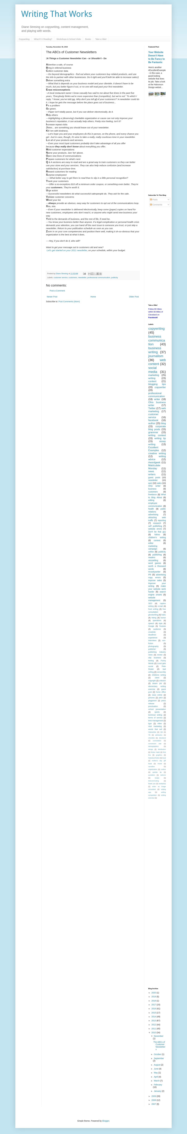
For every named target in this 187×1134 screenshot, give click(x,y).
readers (151, 557)
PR (149, 574)
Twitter (151, 408)
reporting (162, 520)
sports (157, 712)
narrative (151, 766)
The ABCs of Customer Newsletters (159, 1045)
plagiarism (152, 701)
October (158, 1054)
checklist (151, 738)
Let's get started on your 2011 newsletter (67, 250)
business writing (154, 350)
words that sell (155, 729)
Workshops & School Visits (69, 39)
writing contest (157, 435)
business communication (156, 340)
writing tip (160, 438)
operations (157, 620)
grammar (153, 432)
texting (151, 661)
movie (160, 763)
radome (163, 775)
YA (149, 735)
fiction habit (155, 752)
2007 (154, 1104)
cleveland (162, 738)
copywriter (160, 387)
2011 (154, 1028)
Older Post (134, 297)
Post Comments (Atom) (69, 301)
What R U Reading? (43, 39)
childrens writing (159, 675)
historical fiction (154, 758)
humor (163, 618)
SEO (150, 603)
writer (157, 399)
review (159, 655)
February (158, 1084)
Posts (153, 199)
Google (151, 626)
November (158, 1036)
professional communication (98, 278)
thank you (152, 783)
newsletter (82, 278)
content (152, 381)
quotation (151, 775)
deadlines (152, 635)
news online (157, 695)
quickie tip (157, 772)
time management (155, 721)
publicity (114, 278)
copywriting (156, 328)
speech (151, 623)
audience (157, 629)
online (151, 552)
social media (152, 370)
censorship (161, 672)
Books (88, 39)
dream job (157, 683)
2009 (154, 1096)
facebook (153, 420)
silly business (154, 658)
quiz (150, 483)
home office (161, 692)
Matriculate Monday (154, 467)
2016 (154, 1008)
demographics (153, 746)
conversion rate (154, 743)
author (151, 423)
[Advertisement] (157, 146)
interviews (152, 640)
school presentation (157, 709)
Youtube (162, 626)
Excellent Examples (153, 449)
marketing (153, 375)
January (158, 1091)
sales (159, 483)
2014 (154, 1016)
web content (157, 362)
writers (151, 474)
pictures (151, 698)
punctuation (153, 706)
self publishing (155, 526)
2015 (154, 1013)
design (150, 749)
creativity (152, 632)
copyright (152, 681)
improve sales (155, 580)
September (159, 1058)
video (159, 724)
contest (157, 540)
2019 (154, 996)
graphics (159, 755)
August (157, 1065)
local (164, 758)
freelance (152, 494)
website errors (155, 529)
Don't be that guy (157, 532)
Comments (156, 205)
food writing (153, 609)
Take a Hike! (101, 39)
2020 (154, 993)
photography (153, 646)
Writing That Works (56, 14)
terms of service (155, 718)
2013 (154, 1020)
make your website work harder (157, 589)
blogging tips (157, 384)
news (151, 471)
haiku (163, 615)
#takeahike (152, 732)
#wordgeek (154, 462)
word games (154, 563)
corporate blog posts (157, 428)
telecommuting (153, 781)
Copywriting (24, 39)
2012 (154, 1024)
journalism (155, 356)
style (160, 623)
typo (150, 724)
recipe (157, 778)
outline (163, 769)
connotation (157, 741)
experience (152, 638)
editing (151, 500)
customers (73, 278)
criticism (162, 681)
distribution (162, 749)
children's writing (157, 537)
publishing (157, 554)
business (152, 489)
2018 (154, 1001)
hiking (153, 618)
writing (151, 378)
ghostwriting (153, 615)
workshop (162, 783)
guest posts (154, 477)
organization (152, 769)
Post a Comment (57, 291)
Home (93, 297)
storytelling (153, 560)
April (156, 1077)
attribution (158, 735)
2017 (154, 1004)
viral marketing (155, 726)
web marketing (157, 410)
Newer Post (52, 297)
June (156, 1069)
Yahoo (157, 534)
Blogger (105, 1121)
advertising (153, 514)
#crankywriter (154, 572)
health (151, 509)
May (156, 1073)
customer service (60, 278)
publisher (152, 649)
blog (163, 423)
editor (150, 543)
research (157, 523)
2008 (154, 1100)
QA (161, 732)
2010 (154, 1032)
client (157, 678)
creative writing (157, 453)
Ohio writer (154, 486)
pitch (161, 698)
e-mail (160, 606)
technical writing (155, 715)
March (157, 1081)
